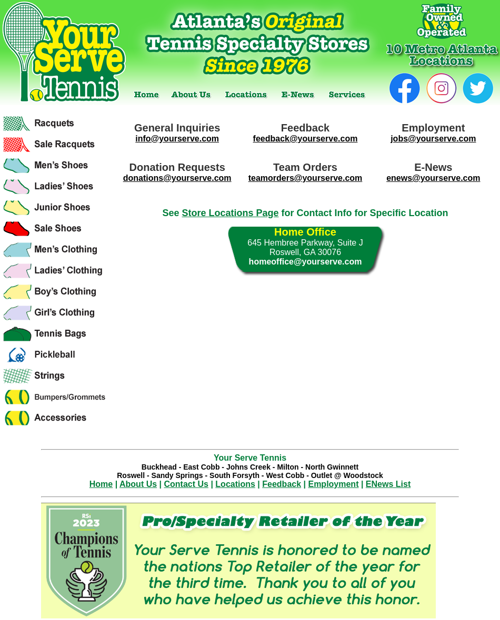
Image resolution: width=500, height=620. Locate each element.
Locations (235, 484)
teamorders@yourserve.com (305, 178)
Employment (333, 484)
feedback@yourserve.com (305, 138)
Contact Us (186, 484)
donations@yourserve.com (177, 178)
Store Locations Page (230, 213)
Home (101, 484)
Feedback (281, 484)
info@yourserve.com (177, 138)
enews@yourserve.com (433, 178)
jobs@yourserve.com (433, 138)
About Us (138, 484)
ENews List (388, 484)
